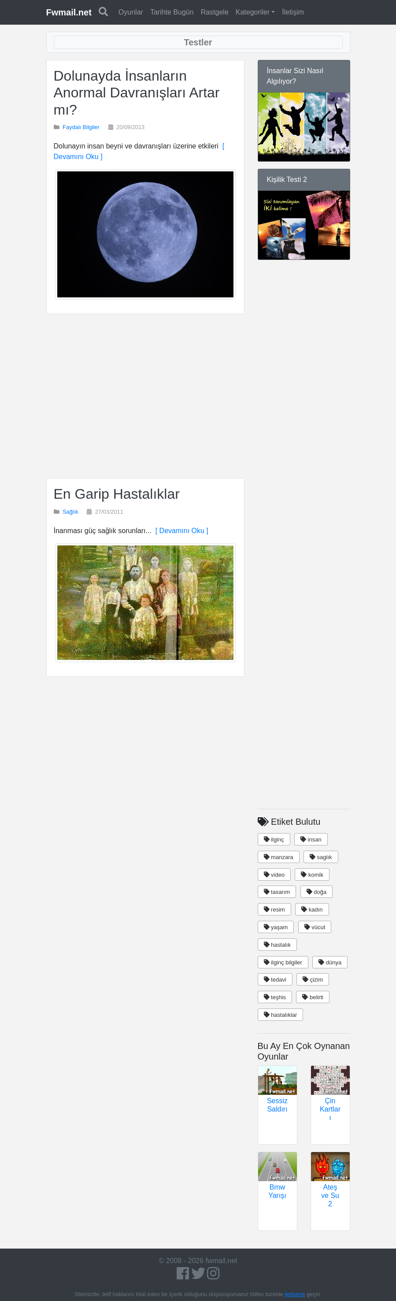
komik (312, 874)
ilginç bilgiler (283, 962)
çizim (313, 979)
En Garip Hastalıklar (117, 494)
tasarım (277, 892)
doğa (317, 892)
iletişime (295, 1294)
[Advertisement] (145, 396)
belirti (312, 997)
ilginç (274, 839)
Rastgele (215, 12)
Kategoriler (253, 12)
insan (311, 839)
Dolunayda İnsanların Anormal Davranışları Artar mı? (137, 93)
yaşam (276, 927)
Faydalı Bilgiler (81, 127)
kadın (311, 909)
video (274, 874)
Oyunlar (130, 12)
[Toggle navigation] (198, 42)
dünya (329, 962)
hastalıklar (280, 1015)
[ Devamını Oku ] (180, 530)
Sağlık (70, 511)
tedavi (275, 979)
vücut (315, 927)
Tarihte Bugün (172, 12)
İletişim (293, 12)
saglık (321, 857)
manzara (278, 857)
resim (274, 909)
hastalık (277, 944)
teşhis (275, 997)
